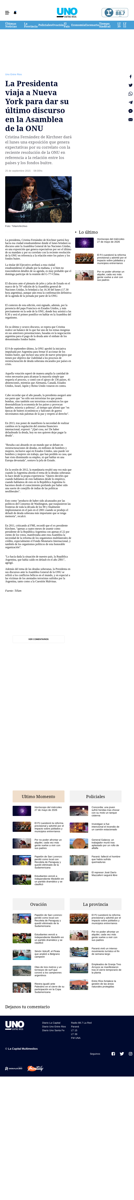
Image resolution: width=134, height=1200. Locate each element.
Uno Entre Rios (13, 74)
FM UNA (75, 1038)
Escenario (92, 25)
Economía (78, 25)
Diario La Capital (51, 1022)
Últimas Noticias (11, 25)
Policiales (45, 25)
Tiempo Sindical (104, 25)
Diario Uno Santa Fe (53, 1030)
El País (67, 25)
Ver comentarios (38, 639)
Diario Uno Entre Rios (54, 1026)
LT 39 (119, 25)
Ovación (58, 25)
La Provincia (31, 25)
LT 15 (124, 25)
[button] (7, 12)
